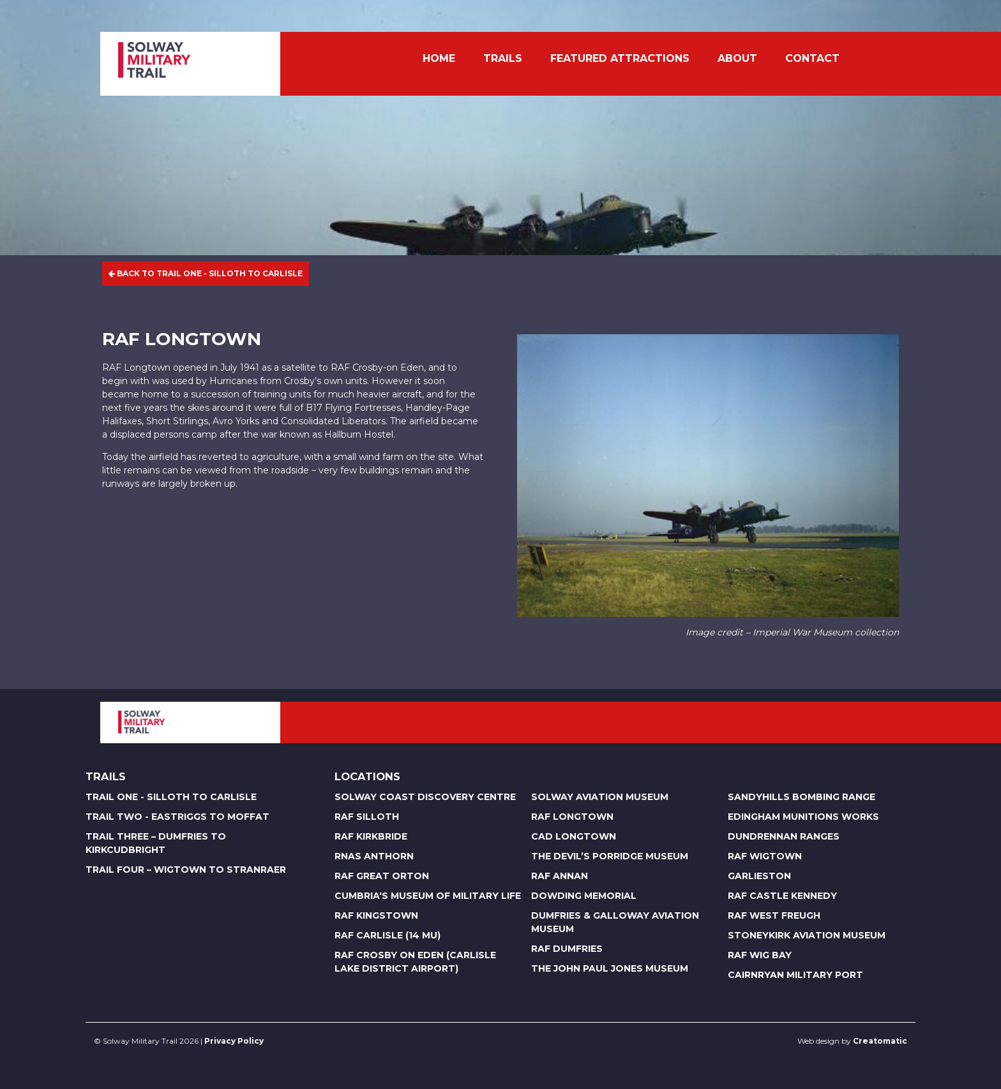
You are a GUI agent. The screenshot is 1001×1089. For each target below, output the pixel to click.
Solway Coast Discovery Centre (425, 797)
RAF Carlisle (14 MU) (387, 935)
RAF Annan (559, 876)
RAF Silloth (367, 816)
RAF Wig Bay (760, 955)
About (737, 58)
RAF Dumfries (567, 948)
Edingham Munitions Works (803, 816)
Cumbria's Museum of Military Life (428, 895)
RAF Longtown (572, 816)
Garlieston (759, 876)
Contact (812, 58)
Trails (502, 58)
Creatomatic (880, 1041)
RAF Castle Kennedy (782, 895)
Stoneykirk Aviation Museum (806, 935)
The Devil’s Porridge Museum (609, 856)
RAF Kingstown (376, 915)
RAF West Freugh (774, 915)
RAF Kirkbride (371, 836)
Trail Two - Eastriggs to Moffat (177, 816)
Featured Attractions (619, 58)
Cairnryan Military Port (795, 975)
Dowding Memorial (583, 895)
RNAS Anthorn (374, 856)
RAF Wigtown (765, 856)
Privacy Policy (234, 1041)
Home (439, 58)
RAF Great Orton (382, 876)
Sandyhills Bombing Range (801, 797)
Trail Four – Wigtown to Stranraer (186, 869)
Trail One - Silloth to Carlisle (171, 797)
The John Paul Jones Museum (609, 968)
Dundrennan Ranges (783, 836)
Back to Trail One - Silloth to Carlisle (206, 273)
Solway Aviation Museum (599, 797)
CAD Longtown (573, 836)
